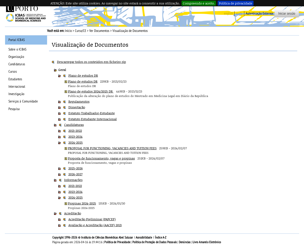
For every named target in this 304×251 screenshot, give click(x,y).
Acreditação (72, 213)
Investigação (16, 94)
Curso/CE (80, 31)
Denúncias (185, 242)
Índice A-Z (161, 237)
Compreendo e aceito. (199, 3)
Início (68, 31)
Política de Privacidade (117, 242)
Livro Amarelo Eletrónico (207, 242)
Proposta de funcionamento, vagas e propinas (101, 158)
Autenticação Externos (259, 13)
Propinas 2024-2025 (82, 203)
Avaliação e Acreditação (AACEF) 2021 (95, 225)
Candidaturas (16, 64)
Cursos (12, 72)
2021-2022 (75, 130)
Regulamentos (79, 101)
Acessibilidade (144, 237)
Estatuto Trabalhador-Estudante (91, 113)
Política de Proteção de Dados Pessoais (154, 242)
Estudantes (15, 79)
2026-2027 (75, 174)
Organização (16, 57)
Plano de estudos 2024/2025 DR (91, 91)
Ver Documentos (99, 31)
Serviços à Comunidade (23, 101)
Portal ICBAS (16, 40)
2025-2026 (75, 168)
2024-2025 (75, 142)
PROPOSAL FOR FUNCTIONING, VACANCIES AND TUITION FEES (112, 148)
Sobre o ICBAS (17, 49)
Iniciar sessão (286, 13)
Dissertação (76, 107)
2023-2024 (75, 136)
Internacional (16, 87)
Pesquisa (14, 109)
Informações (73, 180)
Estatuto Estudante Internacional (92, 119)
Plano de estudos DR (83, 75)
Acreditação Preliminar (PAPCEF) (92, 219)
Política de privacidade (235, 3)
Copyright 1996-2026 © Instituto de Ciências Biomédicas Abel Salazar (93, 237)
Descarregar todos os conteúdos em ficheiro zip (91, 62)
